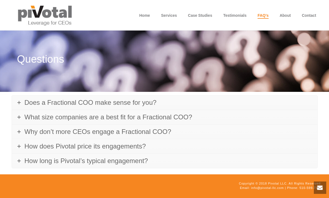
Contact (309, 15)
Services (169, 15)
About (285, 15)
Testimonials (235, 15)
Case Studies (200, 15)
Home (144, 15)
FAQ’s (263, 15)
